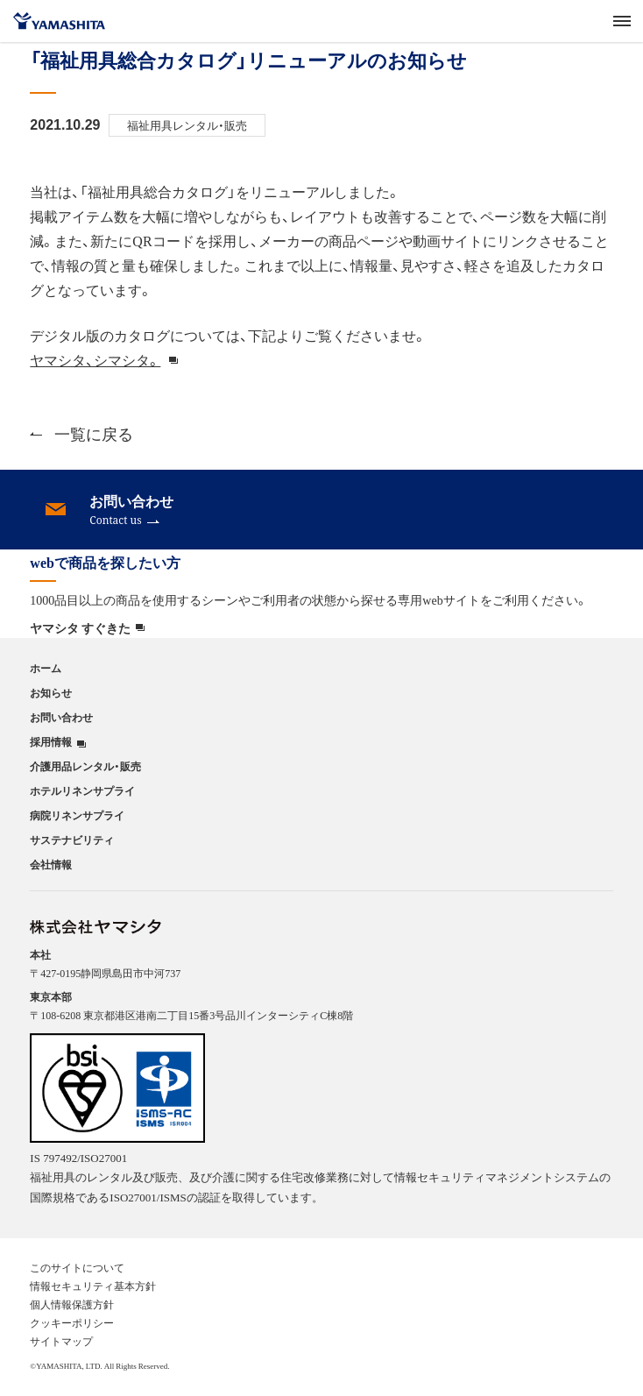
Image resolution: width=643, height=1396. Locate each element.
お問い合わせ (61, 717)
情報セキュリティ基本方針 (93, 1285)
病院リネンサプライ (77, 815)
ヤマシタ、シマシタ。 (95, 359)
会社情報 (51, 864)
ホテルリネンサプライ (82, 790)
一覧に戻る (81, 433)
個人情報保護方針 (72, 1304)
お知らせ (51, 692)
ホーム (45, 668)
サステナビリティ (72, 839)
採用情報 (51, 741)
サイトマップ (61, 1341)
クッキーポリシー (72, 1322)
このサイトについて (77, 1267)
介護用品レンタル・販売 (85, 766)
